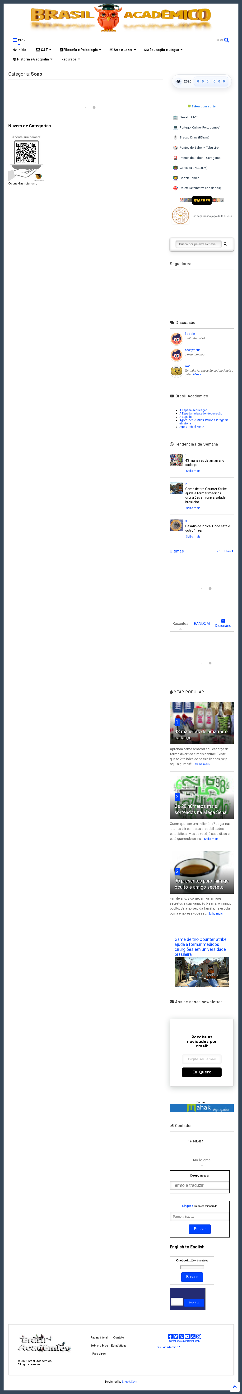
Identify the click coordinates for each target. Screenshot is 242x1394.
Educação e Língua (163, 50)
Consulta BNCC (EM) (190, 168)
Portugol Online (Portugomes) (196, 128)
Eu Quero (201, 1072)
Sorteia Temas (186, 178)
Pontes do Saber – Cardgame (196, 158)
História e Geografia (32, 59)
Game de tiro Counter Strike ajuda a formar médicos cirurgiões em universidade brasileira (201, 947)
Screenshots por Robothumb (184, 1341)
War (187, 366)
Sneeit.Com (129, 1381)
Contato (118, 1337)
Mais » (197, 374)
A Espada (185, 417)
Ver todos (225, 551)
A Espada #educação (193, 410)
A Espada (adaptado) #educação (200, 413)
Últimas (177, 551)
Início (19, 50)
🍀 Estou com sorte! (202, 106)
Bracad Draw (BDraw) (191, 138)
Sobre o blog (99, 1345)
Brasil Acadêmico (167, 1347)
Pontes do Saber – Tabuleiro (196, 148)
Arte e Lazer (123, 50)
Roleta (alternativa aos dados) (197, 188)
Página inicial (98, 1337)
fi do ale (190, 334)
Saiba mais (193, 471)
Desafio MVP (185, 117)
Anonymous (192, 350)
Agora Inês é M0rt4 (191, 426)
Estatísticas (118, 1345)
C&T (43, 50)
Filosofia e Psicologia (80, 50)
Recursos (70, 59)
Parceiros (99, 1353)
